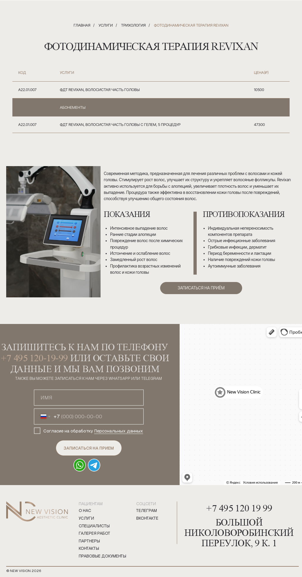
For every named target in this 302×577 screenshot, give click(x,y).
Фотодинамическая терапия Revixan (191, 25)
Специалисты (94, 526)
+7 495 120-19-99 (34, 357)
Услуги (106, 25)
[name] (88, 397)
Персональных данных (118, 431)
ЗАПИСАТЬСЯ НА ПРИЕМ (88, 448)
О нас (85, 510)
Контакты (89, 548)
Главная (82, 25)
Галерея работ (94, 533)
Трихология (133, 25)
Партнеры (89, 541)
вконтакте (147, 518)
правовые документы (102, 556)
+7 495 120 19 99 (239, 506)
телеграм (146, 510)
